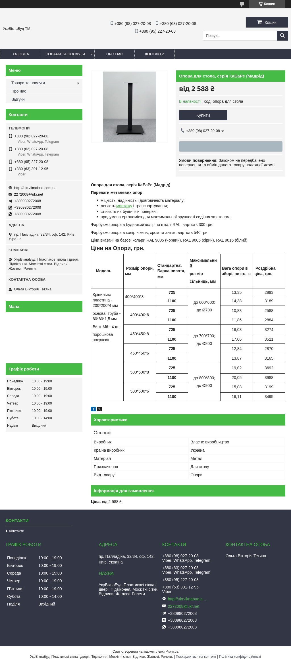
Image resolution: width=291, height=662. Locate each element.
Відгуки (18, 99)
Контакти (154, 54)
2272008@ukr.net (28, 194)
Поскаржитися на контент (196, 657)
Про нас (114, 54)
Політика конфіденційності (240, 657)
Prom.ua (172, 651)
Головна (20, 54)
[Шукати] (282, 36)
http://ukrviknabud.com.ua (35, 188)
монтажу (124, 206)
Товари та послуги (65, 54)
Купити (203, 115)
